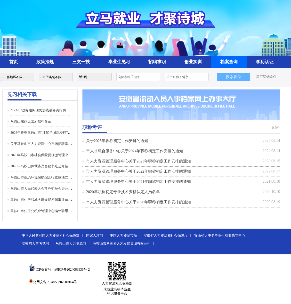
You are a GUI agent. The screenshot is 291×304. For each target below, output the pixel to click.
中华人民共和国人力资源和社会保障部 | (53, 235)
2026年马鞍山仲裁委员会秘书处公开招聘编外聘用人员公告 (54, 166)
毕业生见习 (119, 61)
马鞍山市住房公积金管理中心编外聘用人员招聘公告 (49, 211)
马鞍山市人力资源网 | (74, 243)
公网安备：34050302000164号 (53, 282)
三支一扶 (81, 61)
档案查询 (229, 61)
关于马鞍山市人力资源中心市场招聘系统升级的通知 (49, 144)
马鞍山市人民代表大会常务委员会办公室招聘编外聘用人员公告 (57, 188)
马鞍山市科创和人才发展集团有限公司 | (124, 243)
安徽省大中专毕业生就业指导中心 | (222, 235)
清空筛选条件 (266, 77)
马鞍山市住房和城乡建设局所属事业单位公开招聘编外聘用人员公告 (61, 200)
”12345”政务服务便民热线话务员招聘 (38, 110)
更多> (275, 127)
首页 (13, 61)
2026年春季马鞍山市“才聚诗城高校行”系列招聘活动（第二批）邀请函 (62, 132)
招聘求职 (157, 61)
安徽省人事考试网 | (38, 243)
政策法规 (45, 61)
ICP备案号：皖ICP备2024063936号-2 (63, 269)
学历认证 (265, 61)
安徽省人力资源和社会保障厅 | (169, 235)
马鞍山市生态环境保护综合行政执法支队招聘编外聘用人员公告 (57, 177)
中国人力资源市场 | (126, 235)
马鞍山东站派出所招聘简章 (30, 121)
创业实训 (193, 61)
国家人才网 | (97, 235)
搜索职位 (233, 77)
